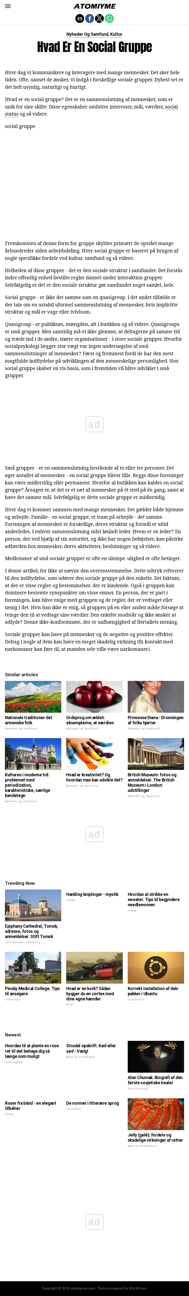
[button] (8, 6)
